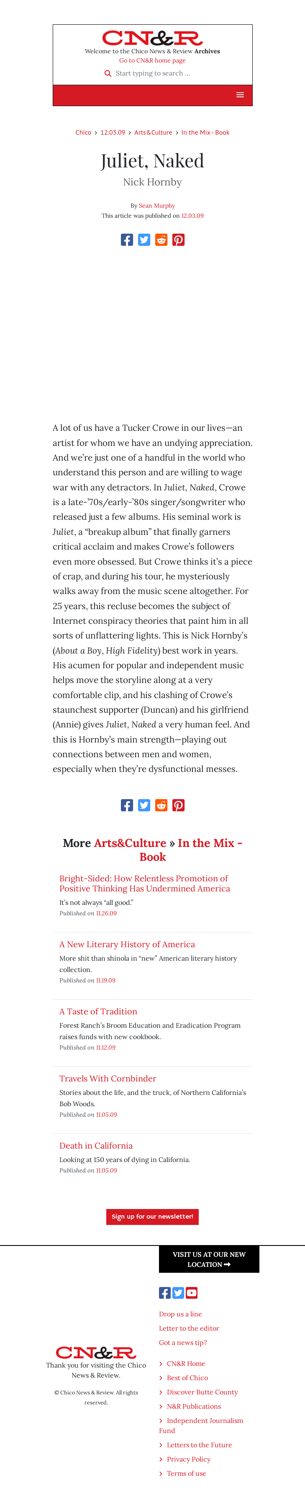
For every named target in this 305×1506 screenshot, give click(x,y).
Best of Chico (187, 1377)
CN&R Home (186, 1363)
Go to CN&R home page (152, 60)
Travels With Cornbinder (107, 1078)
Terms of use (186, 1473)
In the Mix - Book (206, 132)
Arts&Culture (153, 132)
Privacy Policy (188, 1459)
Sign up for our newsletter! (152, 1217)
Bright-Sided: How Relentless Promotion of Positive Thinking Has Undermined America (144, 883)
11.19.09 (105, 980)
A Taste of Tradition (98, 1011)
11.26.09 (106, 913)
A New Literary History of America (127, 944)
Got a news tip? (183, 1342)
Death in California (96, 1145)
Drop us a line (180, 1314)
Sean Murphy (157, 205)
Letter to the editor (189, 1328)
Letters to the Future (199, 1445)
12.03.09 (112, 132)
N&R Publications (194, 1406)
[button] (240, 95)
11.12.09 (105, 1047)
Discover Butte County (202, 1392)
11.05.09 (106, 1114)
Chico (84, 132)
